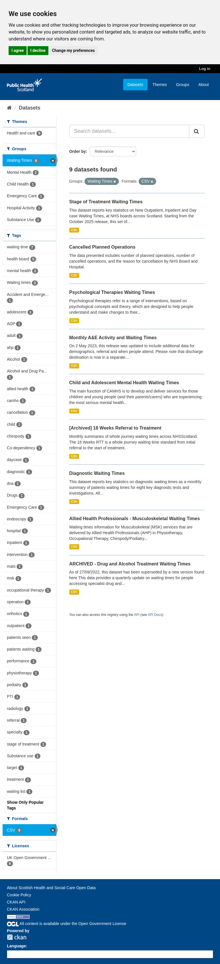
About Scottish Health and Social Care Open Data (51, 887)
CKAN (16, 937)
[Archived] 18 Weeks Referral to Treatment (115, 428)
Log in (204, 69)
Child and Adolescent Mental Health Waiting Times (124, 382)
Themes (159, 84)
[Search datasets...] (129, 131)
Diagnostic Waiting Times (97, 473)
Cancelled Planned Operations (102, 247)
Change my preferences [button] (73, 50)
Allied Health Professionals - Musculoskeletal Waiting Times (134, 518)
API (137, 615)
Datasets (135, 84)
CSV (74, 230)
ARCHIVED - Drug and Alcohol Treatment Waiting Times (129, 563)
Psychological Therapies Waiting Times (112, 292)
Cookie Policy (19, 895)
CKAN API (16, 902)
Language (16, 946)
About (203, 84)
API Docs (155, 615)
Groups (182, 84)
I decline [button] (38, 50)
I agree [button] (17, 50)
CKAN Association (23, 909)
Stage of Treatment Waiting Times (106, 201)
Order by (77, 151)
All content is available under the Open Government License (66, 923)
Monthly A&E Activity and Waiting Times (113, 337)
